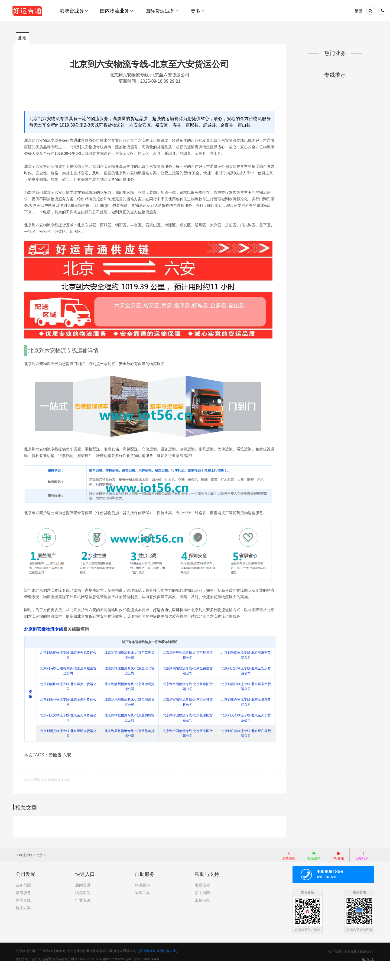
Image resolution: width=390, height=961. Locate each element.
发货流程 (202, 880)
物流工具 (142, 887)
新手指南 (202, 887)
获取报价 (362, 850)
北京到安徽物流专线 (45, 625)
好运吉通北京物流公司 (83, 140)
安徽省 (57, 750)
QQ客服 (338, 850)
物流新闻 (82, 887)
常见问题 (202, 895)
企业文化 (350, 946)
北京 (22, 38)
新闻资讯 (82, 880)
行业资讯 (82, 895)
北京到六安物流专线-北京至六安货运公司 (150, 64)
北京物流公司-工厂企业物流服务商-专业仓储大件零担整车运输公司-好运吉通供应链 (76, 946)
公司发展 (334, 946)
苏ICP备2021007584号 (142, 954)
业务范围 (23, 880)
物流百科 (142, 880)
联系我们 (366, 946)
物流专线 (25, 850)
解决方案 (23, 903)
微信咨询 (311, 851)
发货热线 (288, 850)
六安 (69, 750)
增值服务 (23, 887)
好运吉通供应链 (168, 606)
